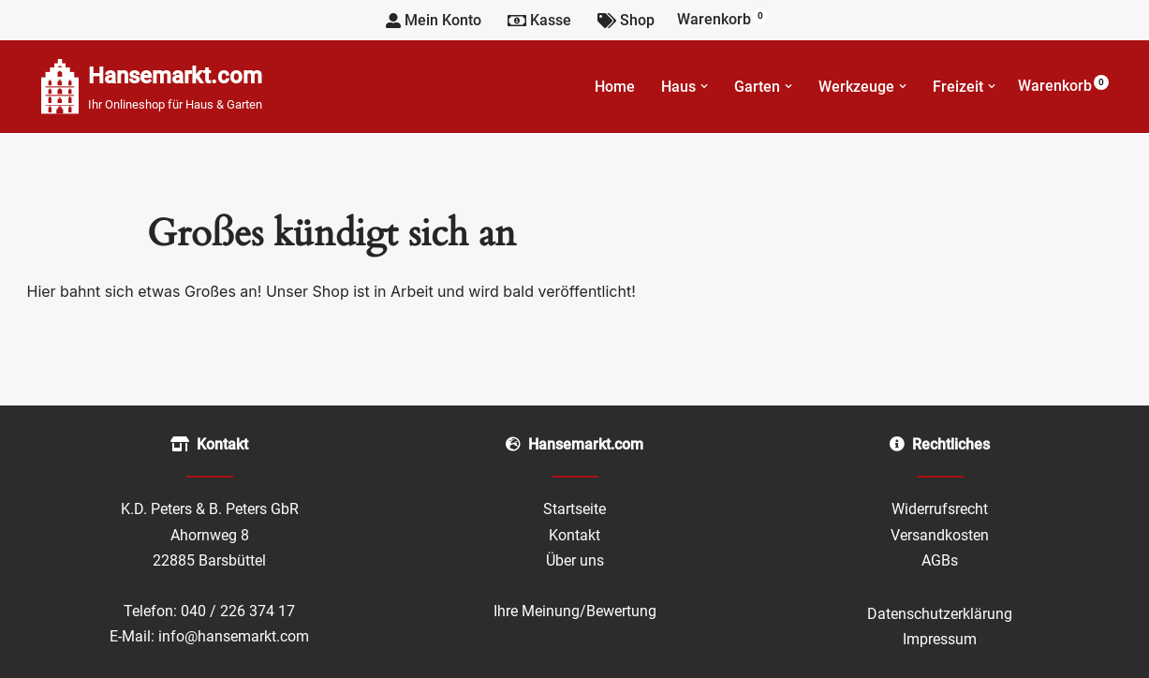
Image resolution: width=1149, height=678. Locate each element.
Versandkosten (940, 535)
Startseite (574, 509)
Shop (626, 20)
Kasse (539, 20)
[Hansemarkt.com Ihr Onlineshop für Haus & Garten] (151, 86)
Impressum (940, 639)
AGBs (939, 560)
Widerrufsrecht (939, 509)
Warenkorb (722, 18)
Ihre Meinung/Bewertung (574, 611)
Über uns (575, 560)
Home (615, 87)
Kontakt (574, 535)
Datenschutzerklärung (939, 614)
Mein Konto (433, 20)
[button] (704, 86)
